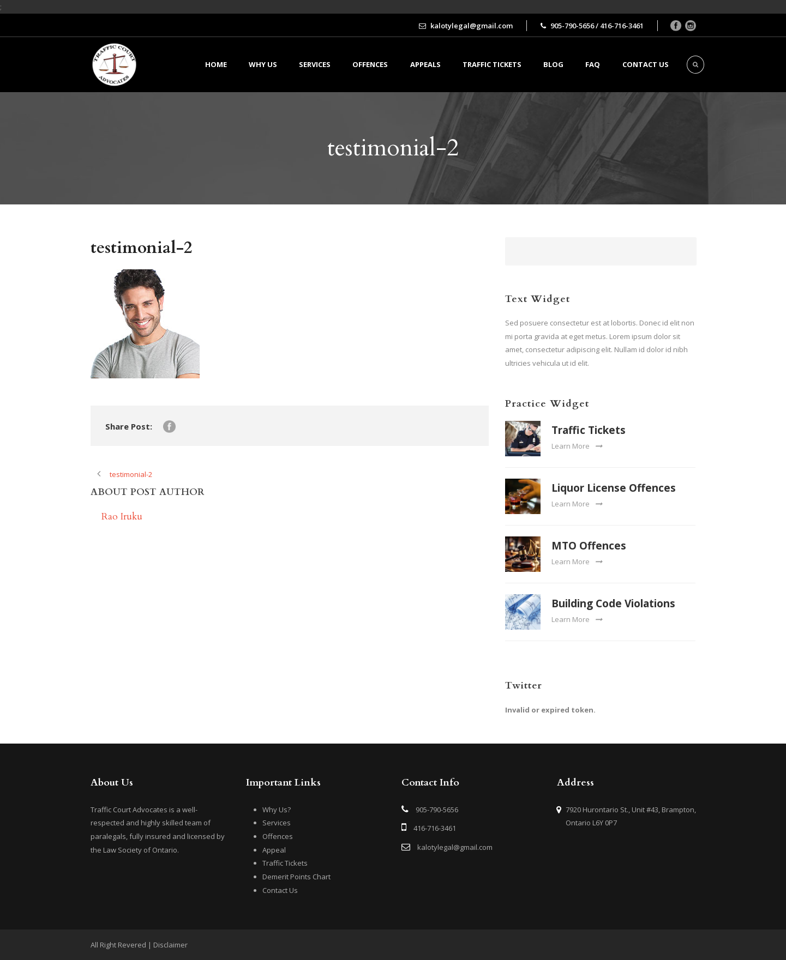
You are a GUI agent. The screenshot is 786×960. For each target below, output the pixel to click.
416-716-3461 (434, 828)
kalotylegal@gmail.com (455, 847)
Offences (370, 64)
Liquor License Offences (613, 488)
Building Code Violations (613, 603)
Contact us (645, 64)
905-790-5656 (437, 809)
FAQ (592, 64)
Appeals (425, 64)
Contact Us (280, 890)
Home (216, 64)
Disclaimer (170, 945)
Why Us (263, 64)
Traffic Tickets (492, 64)
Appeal (274, 850)
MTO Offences (588, 546)
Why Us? (276, 809)
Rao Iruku (121, 516)
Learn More (576, 446)
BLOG (553, 64)
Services (315, 64)
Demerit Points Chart (296, 876)
